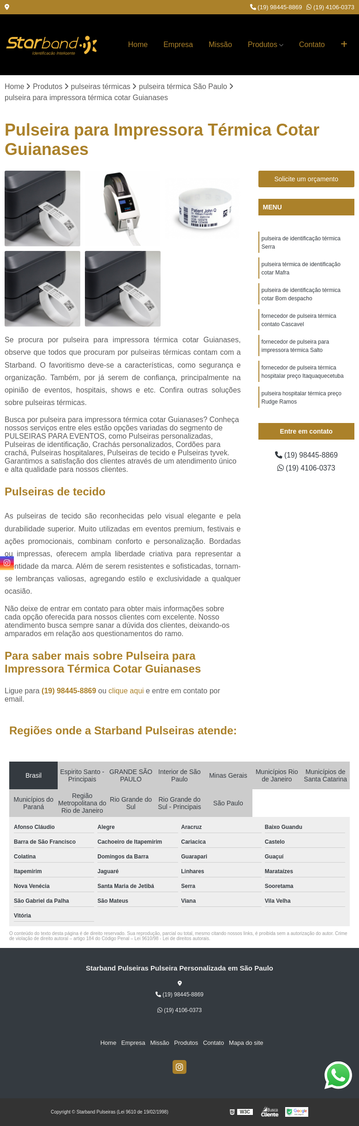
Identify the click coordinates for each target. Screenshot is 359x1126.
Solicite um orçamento (306, 179)
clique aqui (126, 691)
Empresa (178, 44)
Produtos (262, 44)
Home (138, 44)
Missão (220, 44)
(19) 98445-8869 (276, 7)
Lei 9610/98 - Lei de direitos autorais (171, 938)
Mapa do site (245, 1043)
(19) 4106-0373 (330, 7)
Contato (312, 44)
